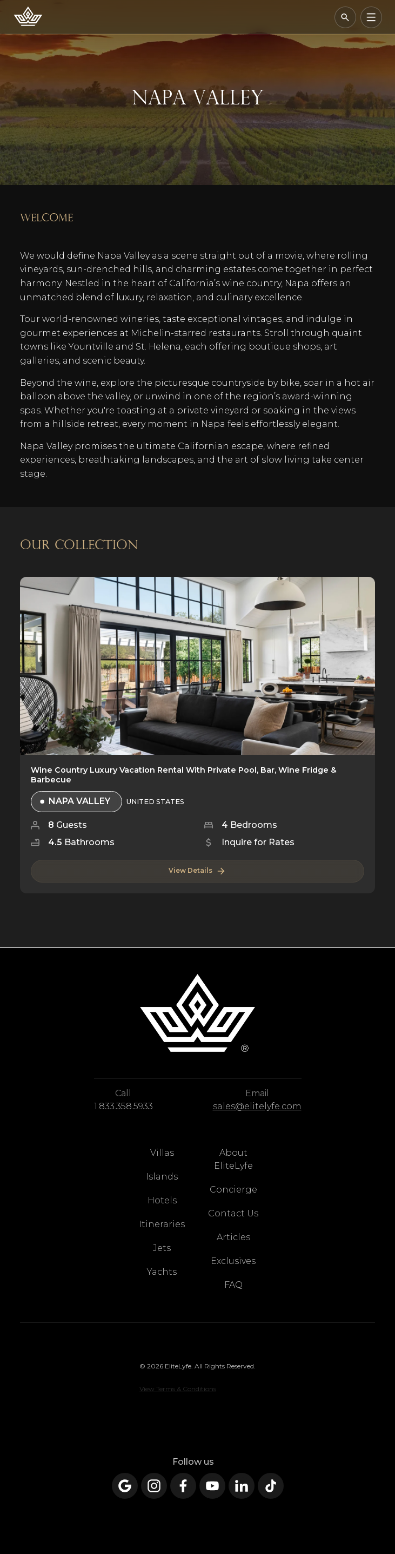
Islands (162, 1176)
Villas (162, 1153)
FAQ (233, 1285)
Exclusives (233, 1261)
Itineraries (162, 1224)
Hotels (162, 1200)
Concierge (233, 1189)
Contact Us (233, 1213)
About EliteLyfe (233, 1159)
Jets (162, 1248)
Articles (233, 1237)
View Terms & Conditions (177, 1389)
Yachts (162, 1272)
